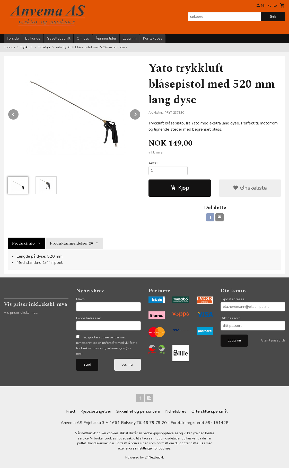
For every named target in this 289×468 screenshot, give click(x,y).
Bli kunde (32, 38)
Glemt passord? (273, 340)
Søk (273, 16)
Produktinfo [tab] (23, 243)
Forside (13, 38)
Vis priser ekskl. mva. (21, 312)
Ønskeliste (250, 188)
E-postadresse (232, 299)
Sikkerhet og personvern (138, 411)
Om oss (83, 38)
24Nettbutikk (154, 457)
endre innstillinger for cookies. (148, 448)
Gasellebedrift (58, 38)
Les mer (127, 364)
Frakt (70, 411)
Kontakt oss (152, 38)
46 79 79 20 (155, 423)
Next (140, 113)
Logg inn (130, 38)
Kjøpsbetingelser (96, 411)
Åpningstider (105, 38)
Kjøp (179, 188)
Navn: (80, 299)
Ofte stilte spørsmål (209, 411)
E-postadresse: (88, 318)
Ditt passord (231, 318)
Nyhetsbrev (175, 411)
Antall (153, 163)
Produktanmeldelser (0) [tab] (71, 243)
